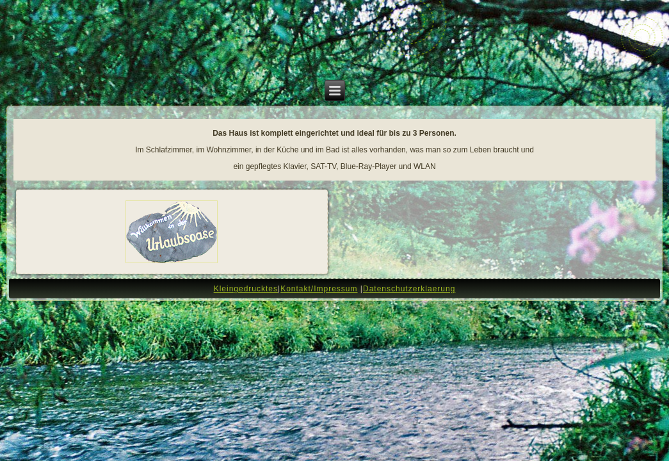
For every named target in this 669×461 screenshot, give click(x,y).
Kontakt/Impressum (318, 288)
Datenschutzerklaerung (409, 288)
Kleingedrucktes (246, 288)
